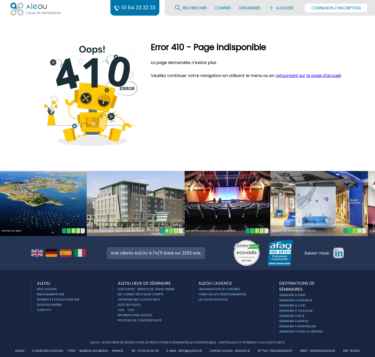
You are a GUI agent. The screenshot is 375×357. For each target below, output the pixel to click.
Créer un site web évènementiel (222, 294)
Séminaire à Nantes (294, 321)
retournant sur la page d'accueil (308, 76)
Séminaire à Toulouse (296, 311)
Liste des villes (129, 305)
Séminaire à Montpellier (297, 326)
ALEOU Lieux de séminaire (144, 283)
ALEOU (43, 283)
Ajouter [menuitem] (280, 8)
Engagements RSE (51, 294)
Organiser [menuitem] (249, 8)
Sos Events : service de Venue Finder (146, 289)
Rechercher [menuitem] (191, 8)
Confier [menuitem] (223, 8)
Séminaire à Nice (291, 316)
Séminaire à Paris (292, 295)
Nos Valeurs (47, 289)
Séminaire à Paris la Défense (301, 331)
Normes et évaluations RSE (58, 299)
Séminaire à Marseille (295, 300)
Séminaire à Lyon (292, 305)
